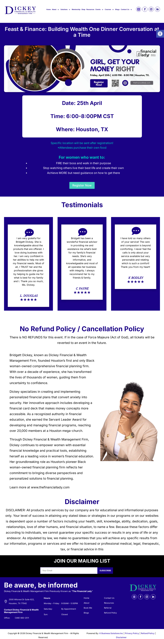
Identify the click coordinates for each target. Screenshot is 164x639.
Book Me (88, 605)
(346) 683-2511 (22, 615)
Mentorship (76, 9)
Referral (107, 605)
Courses (108, 9)
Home (48, 9)
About (54, 9)
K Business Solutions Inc (111, 630)
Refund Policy (110, 610)
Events (98, 9)
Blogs (117, 9)
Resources (90, 9)
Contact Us (125, 9)
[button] (160, 34)
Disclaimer (121, 634)
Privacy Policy (132, 630)
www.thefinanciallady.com (50, 484)
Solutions (64, 9)
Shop (83, 9)
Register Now (82, 182)
